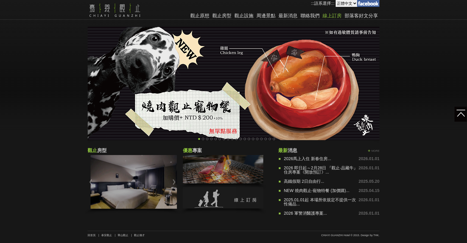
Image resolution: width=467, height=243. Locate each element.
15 (257, 139)
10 (236, 139)
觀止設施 (243, 15)
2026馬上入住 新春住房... (307, 158)
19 (274, 139)
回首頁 (92, 235)
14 (253, 139)
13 (249, 139)
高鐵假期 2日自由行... (304, 181)
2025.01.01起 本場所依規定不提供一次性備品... (320, 201)
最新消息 (288, 15)
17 (265, 139)
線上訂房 (332, 15)
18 (270, 139)
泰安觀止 (106, 235)
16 (261, 139)
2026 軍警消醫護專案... (305, 213)
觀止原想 (199, 15)
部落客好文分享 (361, 15)
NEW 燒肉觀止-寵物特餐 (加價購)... (316, 190)
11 (240, 139)
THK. (376, 235)
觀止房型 (221, 15)
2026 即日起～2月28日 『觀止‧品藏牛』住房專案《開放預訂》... (321, 169)
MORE (375, 150)
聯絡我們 (310, 15)
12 (245, 139)
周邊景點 (265, 15)
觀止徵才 (139, 235)
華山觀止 (123, 235)
